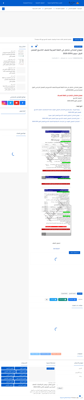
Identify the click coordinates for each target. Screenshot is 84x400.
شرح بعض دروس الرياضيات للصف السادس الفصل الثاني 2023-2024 (43, 386)
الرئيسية (80, 8)
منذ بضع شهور (11, 59)
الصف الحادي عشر (21, 378)
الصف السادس (22, 385)
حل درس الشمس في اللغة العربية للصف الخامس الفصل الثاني (8, 79)
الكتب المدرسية (37, 8)
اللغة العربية (64, 293)
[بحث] (3, 8)
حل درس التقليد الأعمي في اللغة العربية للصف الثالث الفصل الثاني (9, 71)
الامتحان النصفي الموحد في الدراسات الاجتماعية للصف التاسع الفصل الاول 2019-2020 (55, 121)
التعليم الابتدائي (72, 8)
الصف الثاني (9, 375)
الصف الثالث (22, 371)
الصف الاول (23, 368)
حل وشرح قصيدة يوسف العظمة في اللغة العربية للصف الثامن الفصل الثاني (9, 63)
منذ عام (12, 51)
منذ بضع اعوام (11, 67)
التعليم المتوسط (60, 8)
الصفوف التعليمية (40, 3)
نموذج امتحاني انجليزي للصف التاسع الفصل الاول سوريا (63, 115)
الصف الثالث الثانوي (9, 371)
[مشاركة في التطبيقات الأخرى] (47, 299)
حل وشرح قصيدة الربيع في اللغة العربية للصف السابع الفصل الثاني (8, 54)
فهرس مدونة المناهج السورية (55, 3)
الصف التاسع (78, 46)
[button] (72, 299)
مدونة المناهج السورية (65, 397)
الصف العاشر (9, 385)
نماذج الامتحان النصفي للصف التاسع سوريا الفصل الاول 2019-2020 (60, 118)
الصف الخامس (8, 378)
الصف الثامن (23, 375)
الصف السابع (10, 381)
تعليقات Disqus (35, 353)
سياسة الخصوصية (27, 3)
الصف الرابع (23, 381)
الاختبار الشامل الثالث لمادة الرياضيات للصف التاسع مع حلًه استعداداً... (52, 39)
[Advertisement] (42, 24)
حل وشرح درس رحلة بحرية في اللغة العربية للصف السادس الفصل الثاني (9, 88)
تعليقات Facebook (45, 353)
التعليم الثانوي (48, 8)
